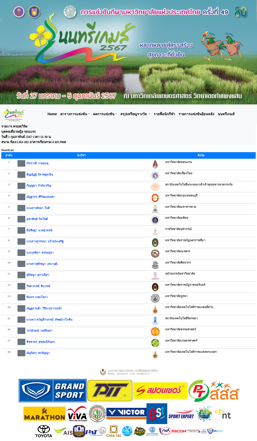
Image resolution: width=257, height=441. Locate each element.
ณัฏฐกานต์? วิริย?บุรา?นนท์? (44, 308)
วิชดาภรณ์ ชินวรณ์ (38, 286)
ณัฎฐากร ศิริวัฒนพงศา (40, 196)
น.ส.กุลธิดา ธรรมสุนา (39, 252)
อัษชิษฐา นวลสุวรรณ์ (39, 230)
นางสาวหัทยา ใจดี (38, 208)
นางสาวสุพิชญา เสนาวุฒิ (41, 263)
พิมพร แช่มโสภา (37, 297)
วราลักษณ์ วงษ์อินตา (39, 330)
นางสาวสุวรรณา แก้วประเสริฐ (45, 241)
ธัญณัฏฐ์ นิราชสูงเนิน (39, 174)
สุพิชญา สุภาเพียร (37, 274)
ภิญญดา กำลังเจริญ (38, 185)
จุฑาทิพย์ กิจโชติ (37, 219)
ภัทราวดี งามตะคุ (37, 163)
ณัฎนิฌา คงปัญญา (38, 353)
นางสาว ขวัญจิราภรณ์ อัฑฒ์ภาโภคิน (49, 319)
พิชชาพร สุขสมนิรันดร (40, 342)
